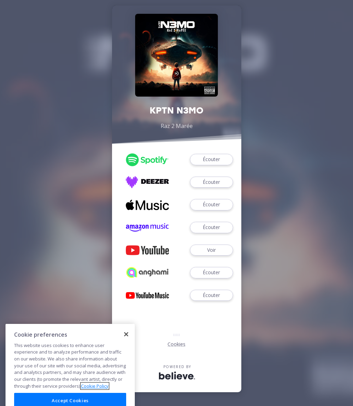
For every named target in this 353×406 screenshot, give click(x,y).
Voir (211, 250)
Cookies (176, 344)
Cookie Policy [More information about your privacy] (95, 397)
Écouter (211, 159)
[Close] (126, 345)
